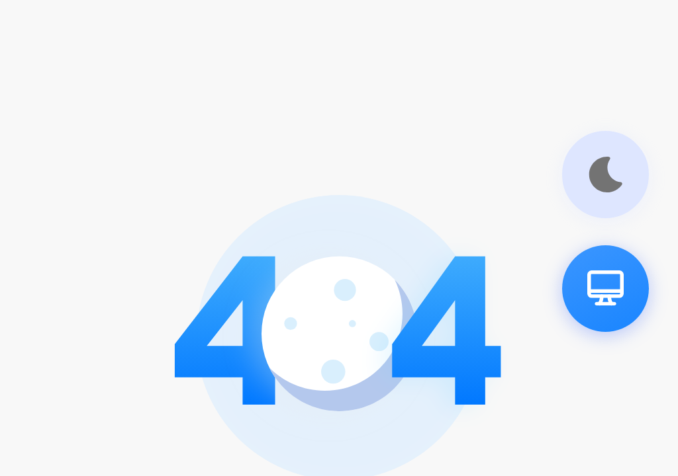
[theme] (605, 174)
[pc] (605, 288)
